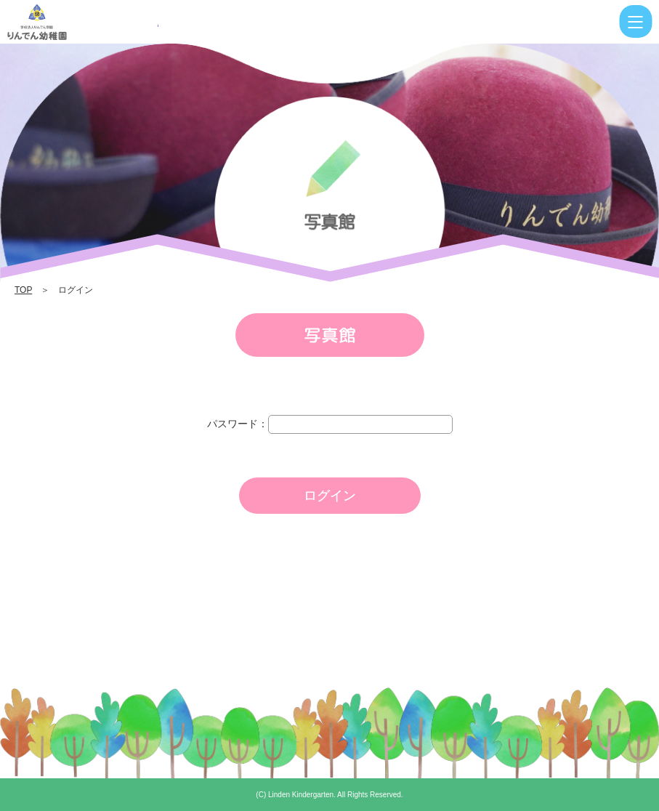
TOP (23, 290)
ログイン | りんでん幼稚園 (82, 22)
